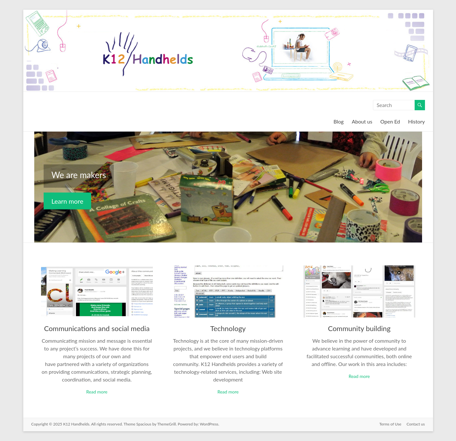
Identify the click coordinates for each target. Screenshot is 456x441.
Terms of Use (390, 424)
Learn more (67, 201)
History (416, 121)
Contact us (416, 424)
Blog (339, 121)
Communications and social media (97, 328)
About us (362, 121)
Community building (359, 328)
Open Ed (390, 121)
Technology (228, 328)
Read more (97, 391)
